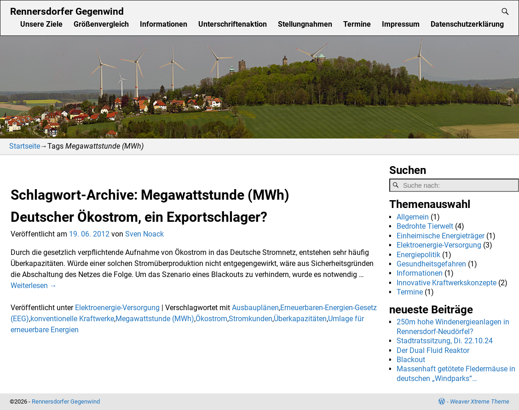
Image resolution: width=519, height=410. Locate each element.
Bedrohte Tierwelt (425, 226)
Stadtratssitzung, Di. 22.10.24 (445, 340)
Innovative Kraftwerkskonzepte (446, 282)
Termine (357, 24)
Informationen (163, 24)
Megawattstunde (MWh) (154, 318)
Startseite (24, 146)
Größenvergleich (101, 24)
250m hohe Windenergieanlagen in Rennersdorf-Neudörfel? (453, 326)
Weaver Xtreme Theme (479, 401)
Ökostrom (211, 318)
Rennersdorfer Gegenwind (67, 11)
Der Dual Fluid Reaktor (433, 350)
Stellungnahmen (305, 24)
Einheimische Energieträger (440, 235)
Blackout (411, 359)
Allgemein (413, 217)
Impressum (401, 24)
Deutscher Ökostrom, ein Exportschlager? (139, 217)
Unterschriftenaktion (232, 24)
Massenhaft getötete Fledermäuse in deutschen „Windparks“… (456, 373)
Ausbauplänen (255, 307)
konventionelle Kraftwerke (72, 318)
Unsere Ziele (41, 24)
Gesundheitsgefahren (431, 264)
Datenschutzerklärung (467, 24)
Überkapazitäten (300, 318)
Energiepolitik (418, 254)
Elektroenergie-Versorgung (117, 307)
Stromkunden (250, 318)
